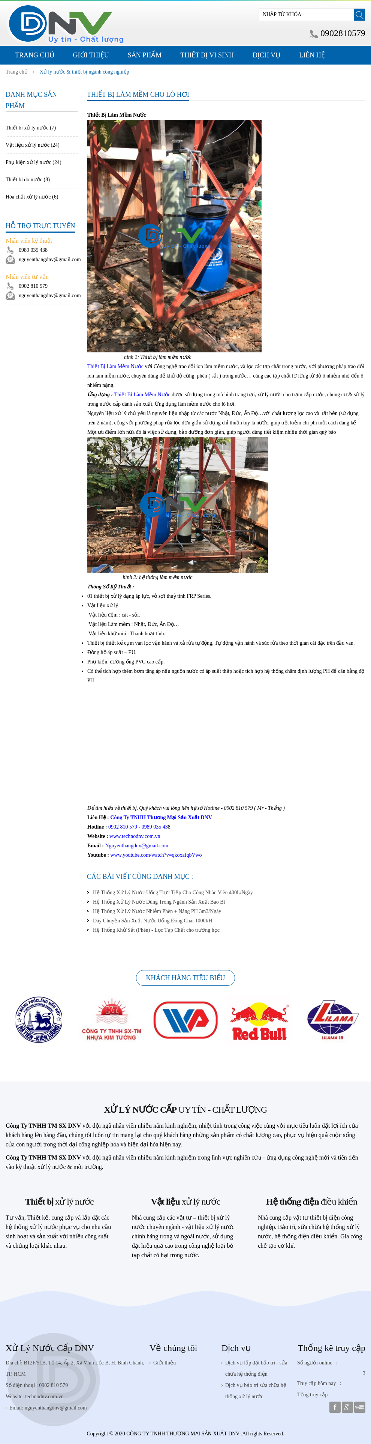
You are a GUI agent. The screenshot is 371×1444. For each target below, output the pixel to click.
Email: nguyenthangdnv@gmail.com (48, 1408)
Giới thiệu (91, 55)
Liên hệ (312, 55)
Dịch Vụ (266, 55)
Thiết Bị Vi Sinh (207, 55)
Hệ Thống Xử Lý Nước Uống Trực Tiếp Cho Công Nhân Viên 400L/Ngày (173, 892)
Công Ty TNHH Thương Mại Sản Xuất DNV (161, 817)
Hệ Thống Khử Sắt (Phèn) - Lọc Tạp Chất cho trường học (156, 930)
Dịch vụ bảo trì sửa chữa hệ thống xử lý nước (255, 1390)
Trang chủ (17, 72)
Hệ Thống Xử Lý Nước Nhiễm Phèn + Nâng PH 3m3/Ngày (157, 911)
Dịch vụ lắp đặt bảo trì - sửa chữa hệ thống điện (256, 1368)
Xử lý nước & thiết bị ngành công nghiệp (84, 72)
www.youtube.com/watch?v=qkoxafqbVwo (156, 855)
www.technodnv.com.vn (134, 836)
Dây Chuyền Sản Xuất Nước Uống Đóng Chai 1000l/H (152, 921)
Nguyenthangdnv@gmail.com (136, 845)
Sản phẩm (145, 55)
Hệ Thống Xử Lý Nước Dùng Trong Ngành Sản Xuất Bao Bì (159, 902)
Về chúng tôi (173, 1348)
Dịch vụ (236, 1348)
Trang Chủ (34, 55)
